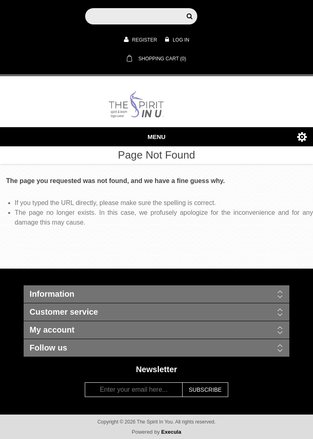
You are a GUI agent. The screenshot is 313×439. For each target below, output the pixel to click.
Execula (171, 432)
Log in (177, 39)
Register (140, 39)
